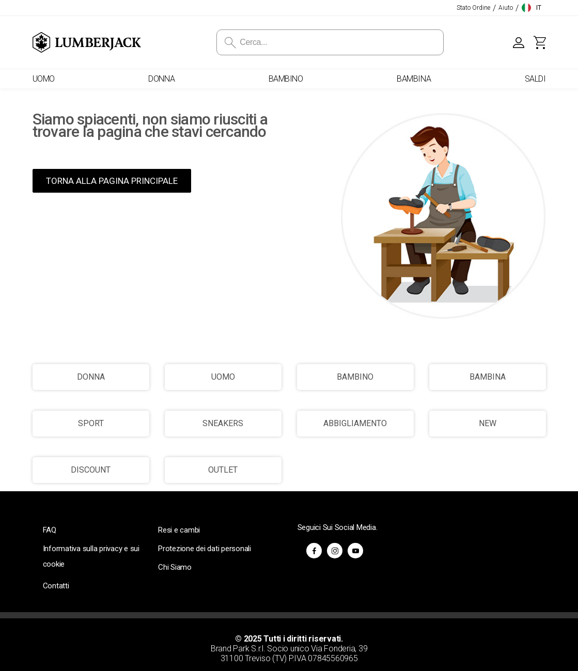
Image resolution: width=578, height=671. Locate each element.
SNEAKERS (222, 423)
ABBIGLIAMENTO (355, 423)
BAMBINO (355, 377)
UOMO (223, 377)
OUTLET (223, 470)
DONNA (91, 377)
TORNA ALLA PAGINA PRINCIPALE (112, 181)
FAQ (49, 530)
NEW (487, 423)
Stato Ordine (473, 7)
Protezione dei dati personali (204, 548)
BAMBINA (488, 377)
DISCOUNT (91, 470)
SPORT (91, 423)
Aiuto (505, 7)
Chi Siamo (175, 567)
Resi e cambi (179, 530)
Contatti (56, 585)
